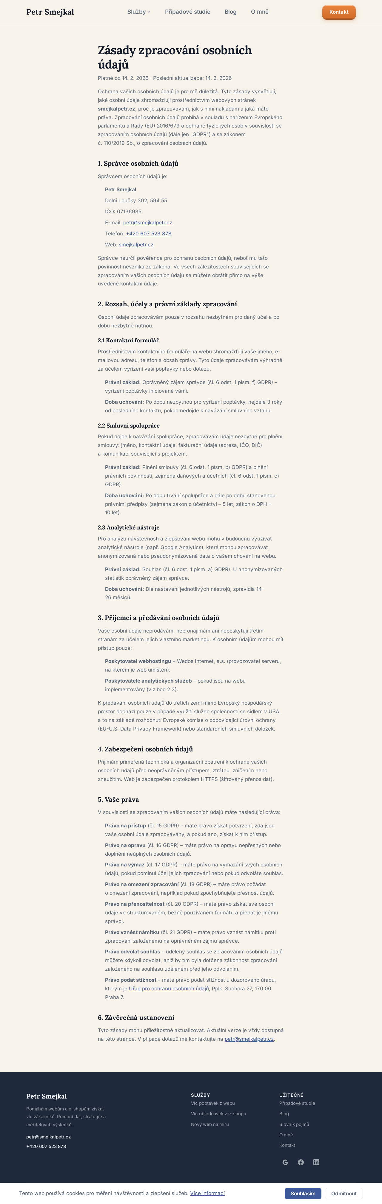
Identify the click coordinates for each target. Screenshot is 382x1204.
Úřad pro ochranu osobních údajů (168, 974)
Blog (227, 12)
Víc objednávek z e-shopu (217, 1099)
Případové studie (184, 12)
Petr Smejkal (44, 1082)
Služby (136, 12)
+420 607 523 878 (146, 219)
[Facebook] (301, 1148)
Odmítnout (343, 1191)
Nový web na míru (210, 1110)
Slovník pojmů (294, 1110)
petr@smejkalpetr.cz (146, 208)
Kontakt (339, 12)
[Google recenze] (285, 1148)
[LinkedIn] (316, 1148)
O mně (257, 12)
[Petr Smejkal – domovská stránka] (48, 12)
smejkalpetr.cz (135, 230)
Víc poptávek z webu (212, 1089)
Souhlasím (301, 1191)
